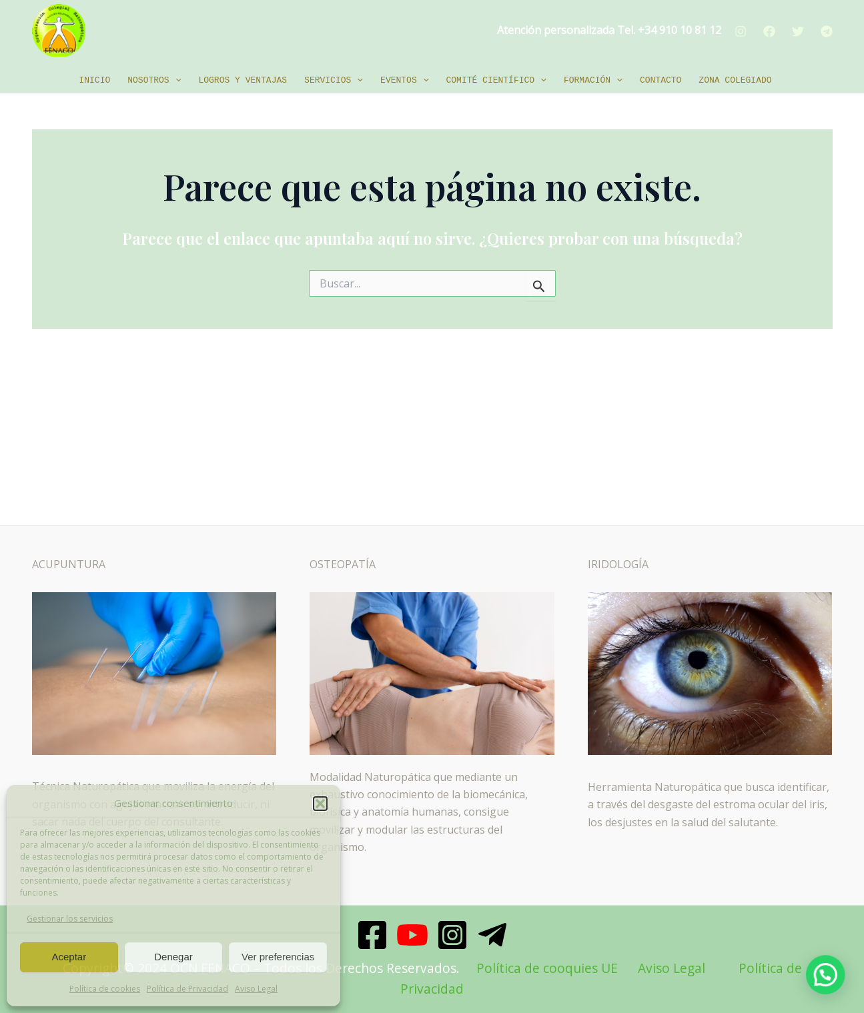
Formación (593, 80)
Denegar (173, 956)
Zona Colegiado (735, 80)
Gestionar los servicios (70, 918)
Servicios (333, 80)
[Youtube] (412, 935)
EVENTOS (404, 80)
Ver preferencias (278, 956)
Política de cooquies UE (547, 968)
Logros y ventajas (242, 80)
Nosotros (154, 80)
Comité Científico (496, 80)
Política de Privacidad (187, 988)
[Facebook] (769, 31)
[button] (320, 803)
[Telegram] (827, 31)
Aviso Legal (256, 988)
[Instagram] (741, 31)
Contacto (660, 80)
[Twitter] (798, 31)
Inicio (94, 80)
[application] (175, 80)
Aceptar (68, 956)
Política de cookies (104, 988)
